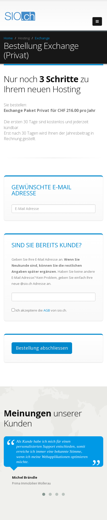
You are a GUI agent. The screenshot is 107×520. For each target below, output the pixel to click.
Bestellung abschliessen (42, 348)
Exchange (42, 38)
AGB (46, 310)
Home (8, 38)
